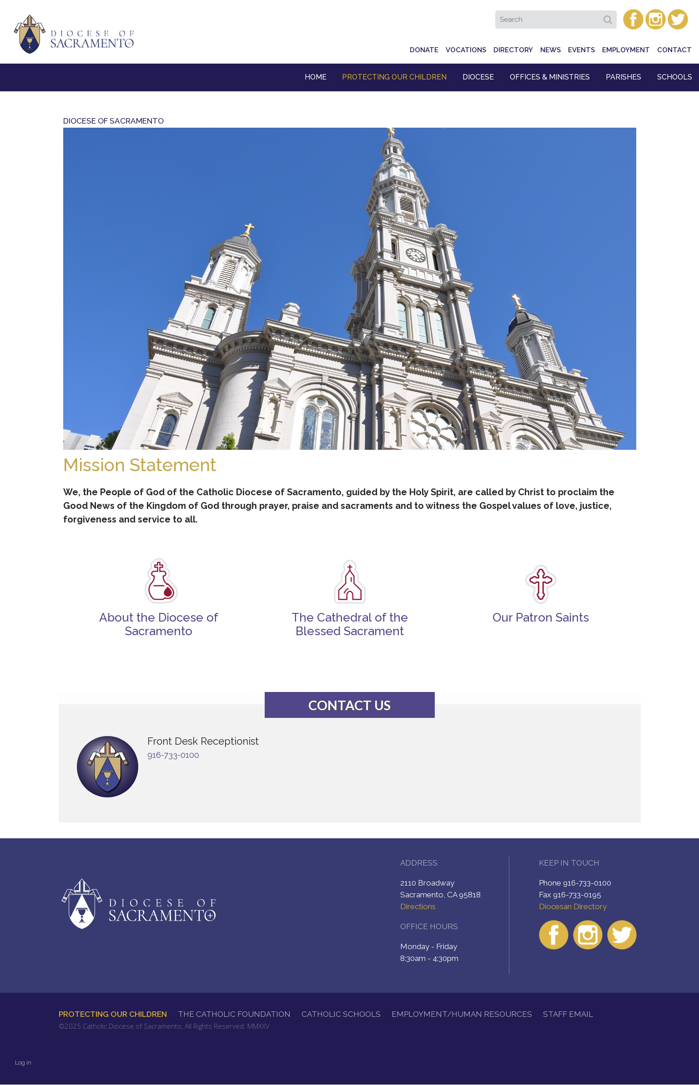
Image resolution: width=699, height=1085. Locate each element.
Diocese (478, 77)
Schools (674, 77)
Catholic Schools (341, 1014)
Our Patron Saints (541, 617)
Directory (513, 50)
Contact (674, 50)
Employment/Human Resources (462, 1014)
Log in (23, 1062)
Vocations (466, 50)
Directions (418, 906)
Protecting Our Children (394, 77)
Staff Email (568, 1014)
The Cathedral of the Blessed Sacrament (350, 624)
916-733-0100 (173, 755)
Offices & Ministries (550, 77)
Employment (626, 50)
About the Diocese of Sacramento (158, 624)
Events (581, 50)
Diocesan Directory (573, 906)
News (550, 50)
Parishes (623, 77)
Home (316, 77)
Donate (424, 50)
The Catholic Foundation (234, 1014)
